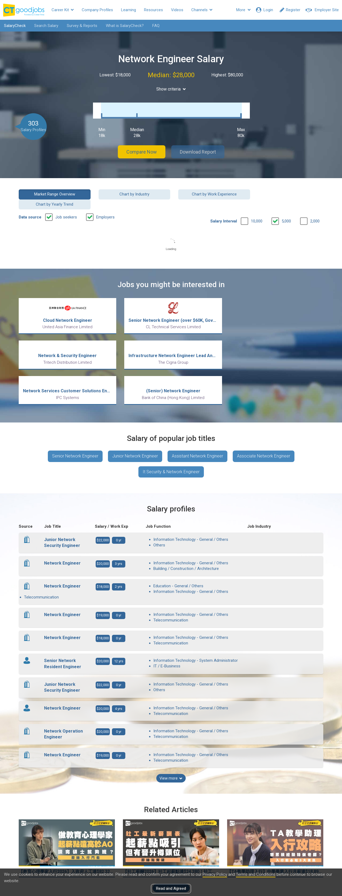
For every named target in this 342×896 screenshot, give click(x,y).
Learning (128, 9)
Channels (201, 9)
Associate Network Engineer (263, 433)
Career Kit (63, 9)
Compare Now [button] (141, 146)
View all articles (171, 838)
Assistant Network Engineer (197, 433)
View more (171, 729)
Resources (153, 9)
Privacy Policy (215, 874)
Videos (177, 9)
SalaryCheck (15, 25)
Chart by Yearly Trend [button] (288, 188)
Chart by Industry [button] (132, 188)
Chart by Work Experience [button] (210, 188)
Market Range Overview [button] (53, 188)
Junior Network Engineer (135, 433)
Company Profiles (97, 9)
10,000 (256, 206)
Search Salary (46, 25)
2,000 (315, 206)
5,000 (286, 206)
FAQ (156, 25)
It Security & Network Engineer (171, 449)
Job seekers (66, 201)
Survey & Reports (82, 25)
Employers (105, 201)
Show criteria (171, 89)
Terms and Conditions (255, 874)
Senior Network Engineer (75, 433)
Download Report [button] (198, 146)
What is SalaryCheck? (125, 25)
